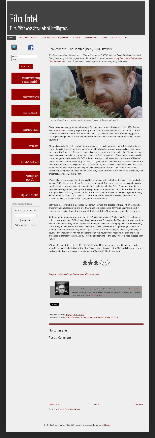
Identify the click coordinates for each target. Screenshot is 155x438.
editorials (77, 37)
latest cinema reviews (28, 37)
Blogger (107, 425)
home (11, 37)
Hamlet (62, 130)
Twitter (101, 295)
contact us (116, 37)
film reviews (99, 317)
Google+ (93, 295)
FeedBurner (32, 225)
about (104, 37)
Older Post (138, 404)
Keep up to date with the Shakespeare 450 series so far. (74, 274)
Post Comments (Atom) (70, 409)
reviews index (91, 37)
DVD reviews (85, 317)
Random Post (26, 67)
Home (96, 404)
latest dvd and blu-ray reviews (55, 37)
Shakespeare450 (111, 317)
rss (126, 37)
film (91, 317)
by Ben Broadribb (72, 317)
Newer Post (54, 404)
